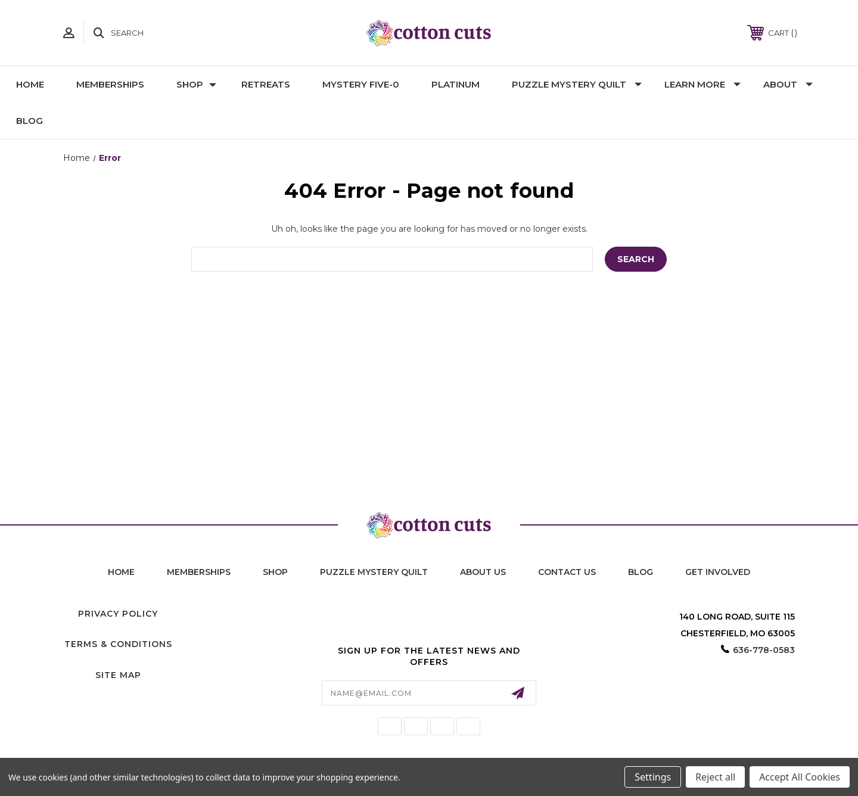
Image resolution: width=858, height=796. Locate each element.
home (121, 572)
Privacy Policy (118, 613)
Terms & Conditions (118, 644)
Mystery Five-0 (360, 84)
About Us (483, 572)
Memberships (110, 84)
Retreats (265, 84)
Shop (196, 84)
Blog (29, 120)
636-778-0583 (764, 650)
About (788, 84)
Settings (653, 776)
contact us (567, 572)
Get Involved (717, 572)
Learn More (702, 84)
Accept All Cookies (799, 776)
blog (640, 572)
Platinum (455, 84)
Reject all (715, 776)
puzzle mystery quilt (374, 572)
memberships (199, 572)
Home (30, 84)
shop (275, 572)
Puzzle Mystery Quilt (577, 84)
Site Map (118, 675)
